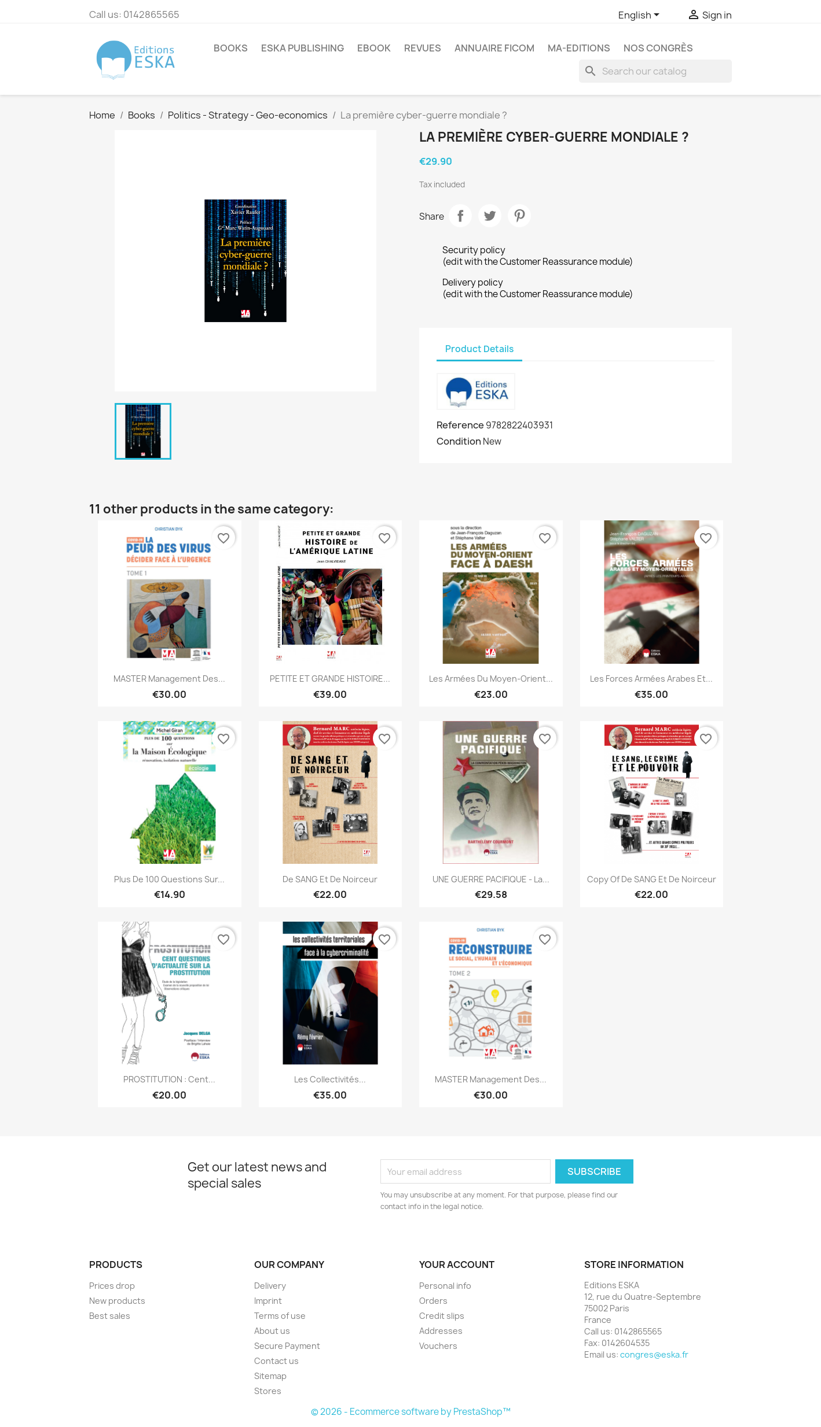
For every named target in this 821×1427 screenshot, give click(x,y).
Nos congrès (658, 48)
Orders (433, 1300)
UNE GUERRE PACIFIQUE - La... (491, 879)
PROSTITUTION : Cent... (169, 1079)
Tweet (489, 215)
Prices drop (112, 1285)
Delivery (270, 1285)
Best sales (109, 1315)
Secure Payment (287, 1345)
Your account (456, 1264)
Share (460, 215)
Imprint (268, 1300)
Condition (459, 441)
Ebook (374, 48)
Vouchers (438, 1345)
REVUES (422, 48)
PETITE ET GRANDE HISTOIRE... (330, 678)
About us (272, 1330)
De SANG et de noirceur (330, 879)
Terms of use (280, 1315)
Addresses (441, 1330)
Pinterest (519, 215)
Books (231, 48)
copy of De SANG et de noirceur (651, 879)
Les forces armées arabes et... (651, 678)
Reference (460, 425)
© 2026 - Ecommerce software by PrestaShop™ (411, 1412)
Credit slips (441, 1315)
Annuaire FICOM (494, 48)
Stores (267, 1390)
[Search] (655, 71)
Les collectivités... (330, 1079)
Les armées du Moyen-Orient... (491, 678)
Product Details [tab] (479, 349)
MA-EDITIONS (579, 48)
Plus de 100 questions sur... (169, 879)
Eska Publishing (302, 48)
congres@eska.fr (654, 1354)
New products (117, 1300)
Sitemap (270, 1375)
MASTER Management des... (169, 678)
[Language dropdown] (641, 16)
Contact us (276, 1360)
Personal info (445, 1285)
